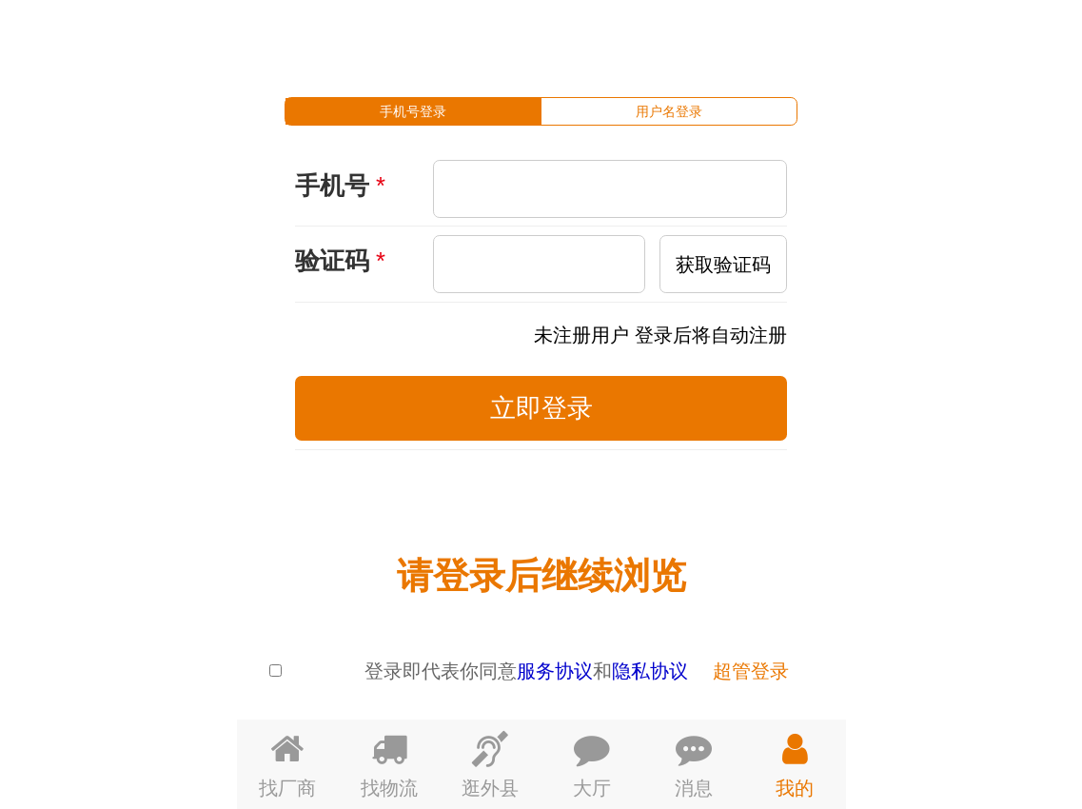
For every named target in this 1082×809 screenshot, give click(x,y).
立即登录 (541, 408)
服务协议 (555, 670)
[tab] (413, 111)
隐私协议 (650, 670)
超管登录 (751, 670)
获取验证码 (723, 264)
